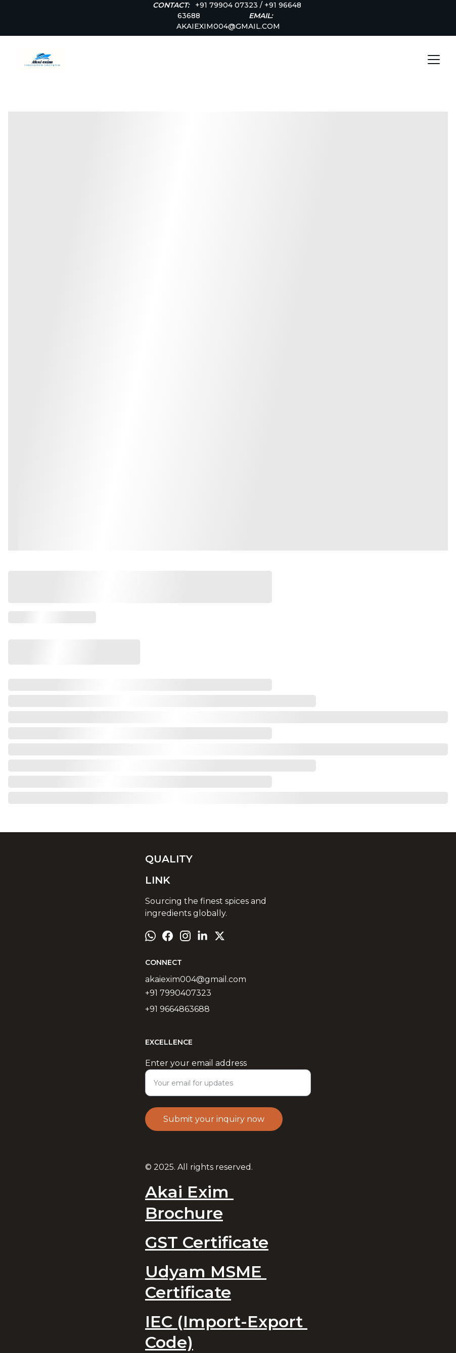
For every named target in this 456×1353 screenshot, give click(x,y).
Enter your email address (196, 1063)
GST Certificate (206, 1242)
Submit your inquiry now (213, 1119)
